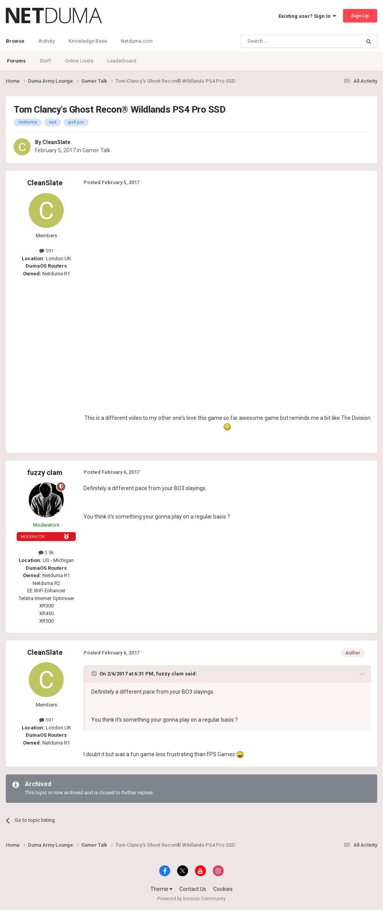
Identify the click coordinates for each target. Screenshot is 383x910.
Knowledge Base (88, 41)
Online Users (79, 61)
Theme (161, 889)
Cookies (223, 889)
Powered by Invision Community (191, 898)
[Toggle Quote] (94, 673)
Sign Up (360, 16)
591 (46, 251)
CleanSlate (56, 142)
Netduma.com (137, 41)
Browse (15, 44)
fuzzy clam (45, 472)
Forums (16, 61)
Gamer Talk (96, 150)
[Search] (282, 41)
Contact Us (192, 889)
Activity (46, 41)
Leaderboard (121, 61)
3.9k (46, 552)
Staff (45, 61)
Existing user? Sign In (307, 16)
